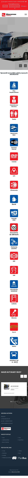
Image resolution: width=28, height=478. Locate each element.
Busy (19, 453)
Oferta (20, 451)
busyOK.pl (20, 440)
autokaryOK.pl (5, 440)
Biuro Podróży (5, 442)
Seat (3, 437)
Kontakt (4, 455)
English (24, 6)
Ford (19, 437)
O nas (3, 451)
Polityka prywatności (7, 457)
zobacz (12, 389)
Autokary (4, 453)
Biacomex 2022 (16, 472)
